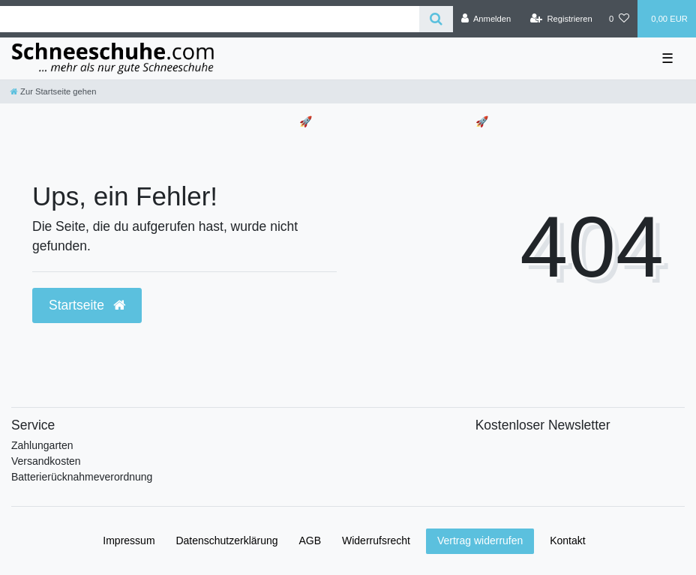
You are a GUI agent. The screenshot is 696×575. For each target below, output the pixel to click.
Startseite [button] (87, 305)
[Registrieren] (561, 18)
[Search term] (209, 19)
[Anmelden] (486, 18)
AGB (310, 541)
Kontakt (567, 541)
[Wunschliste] (619, 18)
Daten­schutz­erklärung (227, 541)
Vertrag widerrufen (480, 541)
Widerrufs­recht (376, 541)
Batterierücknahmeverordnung (81, 477)
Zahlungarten (42, 445)
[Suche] (436, 19)
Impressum (128, 541)
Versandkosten (46, 461)
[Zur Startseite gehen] (53, 91)
